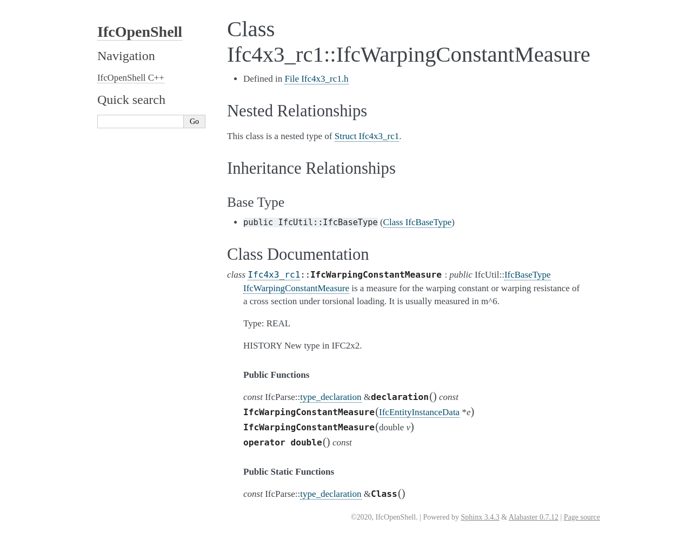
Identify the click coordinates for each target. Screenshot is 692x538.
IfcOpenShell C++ (130, 78)
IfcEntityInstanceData (419, 412)
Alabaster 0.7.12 (533, 517)
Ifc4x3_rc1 (274, 275)
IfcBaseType (527, 275)
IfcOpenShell (139, 31)
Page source (582, 517)
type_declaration (330, 397)
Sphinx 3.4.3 (480, 517)
